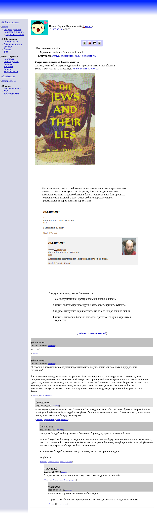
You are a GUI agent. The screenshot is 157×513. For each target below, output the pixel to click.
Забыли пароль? (12, 88)
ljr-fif (6, 51)
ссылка (51, 345)
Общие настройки (13, 44)
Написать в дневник (14, 32)
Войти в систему (10, 22)
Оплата (7, 49)
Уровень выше (49, 420)
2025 (54, 29)
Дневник (8, 64)
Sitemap (8, 46)
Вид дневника (11, 71)
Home (5, 27)
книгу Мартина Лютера (86, 68)
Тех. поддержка (11, 93)
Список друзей (11, 61)
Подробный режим (15, 34)
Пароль (7, 69)
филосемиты (89, 55)
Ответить (35, 353)
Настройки (9, 59)
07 (58, 29)
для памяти (67, 55)
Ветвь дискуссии (46, 395)
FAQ (6, 91)
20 (61, 29)
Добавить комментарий (91, 333)
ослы (78, 55)
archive (55, 55)
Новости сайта (11, 41)
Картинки (8, 66)
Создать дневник (12, 29)
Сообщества (8, 76)
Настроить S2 (9, 81)
